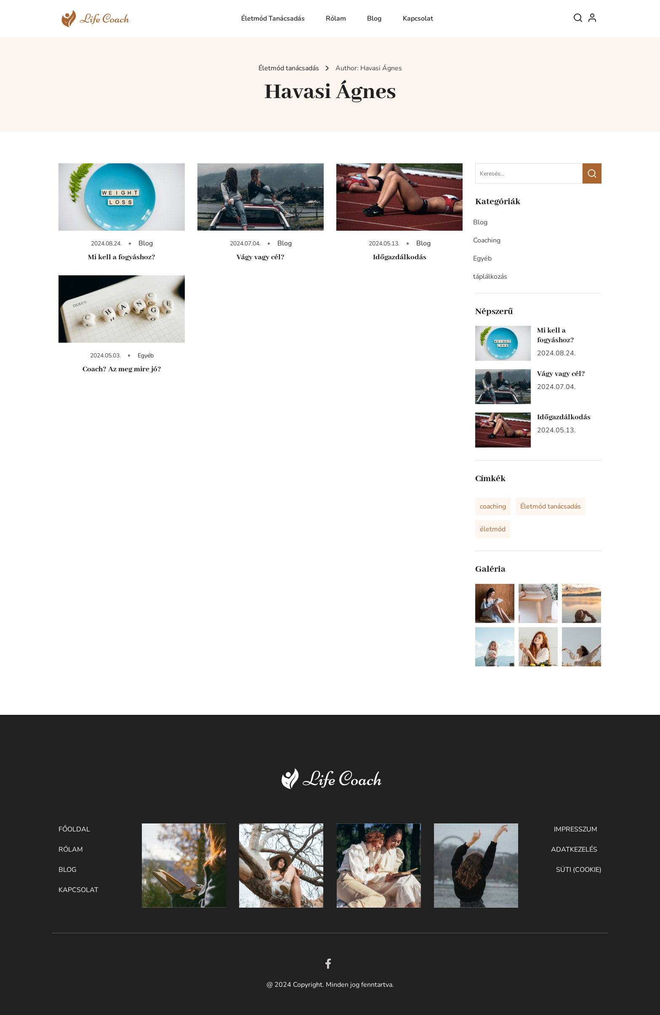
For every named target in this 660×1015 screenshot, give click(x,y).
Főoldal (74, 829)
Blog (374, 18)
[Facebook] (328, 964)
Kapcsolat (418, 18)
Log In (592, 20)
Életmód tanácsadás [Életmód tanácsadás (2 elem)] (550, 506)
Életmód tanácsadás (273, 18)
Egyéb (146, 356)
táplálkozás (490, 276)
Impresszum (575, 829)
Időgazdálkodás (399, 257)
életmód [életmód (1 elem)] (493, 529)
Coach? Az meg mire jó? (121, 369)
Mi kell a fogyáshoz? (121, 257)
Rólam (336, 18)
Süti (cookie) (578, 869)
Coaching (486, 240)
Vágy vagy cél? (261, 257)
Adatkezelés (574, 849)
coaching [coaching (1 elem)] (493, 506)
